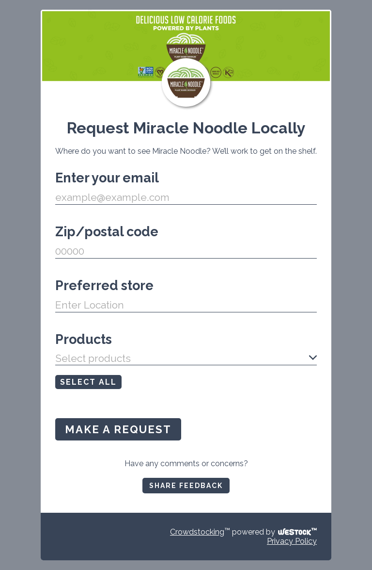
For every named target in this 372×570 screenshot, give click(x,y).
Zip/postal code (106, 231)
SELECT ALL (88, 382)
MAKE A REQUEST (118, 429)
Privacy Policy (292, 541)
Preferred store (104, 285)
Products (83, 339)
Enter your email (107, 177)
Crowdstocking (197, 532)
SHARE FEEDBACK (186, 485)
